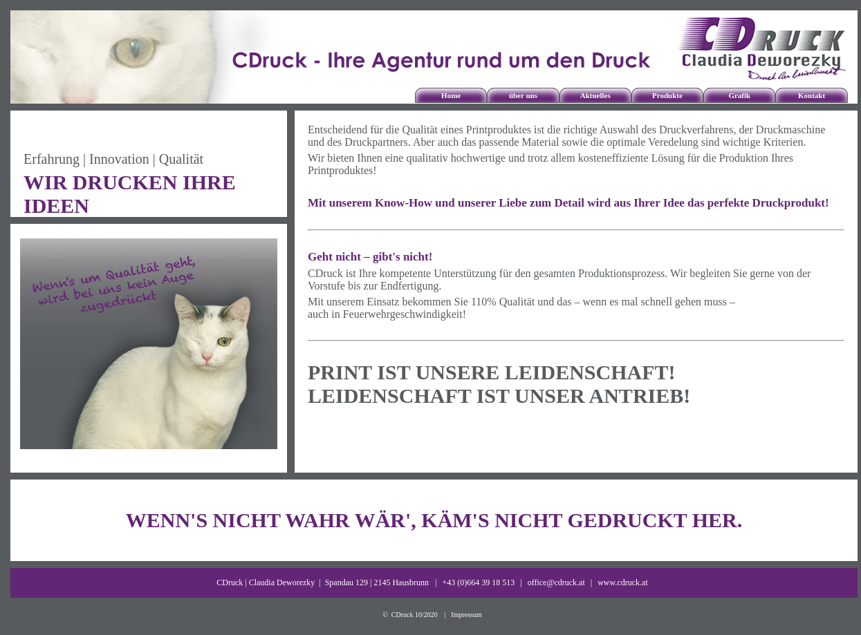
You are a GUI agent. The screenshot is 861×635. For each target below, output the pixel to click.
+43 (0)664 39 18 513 (478, 582)
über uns (523, 95)
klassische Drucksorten (632, 83)
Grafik (739, 95)
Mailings (632, 88)
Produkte (667, 95)
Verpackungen (632, 107)
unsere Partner (487, 88)
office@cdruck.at (556, 582)
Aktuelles (595, 95)
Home (451, 95)
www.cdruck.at (623, 582)
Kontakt (811, 95)
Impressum (466, 614)
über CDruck (487, 83)
